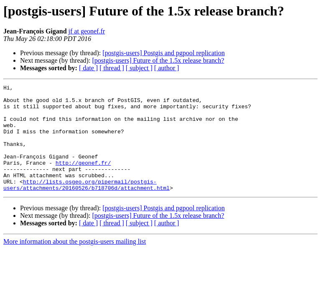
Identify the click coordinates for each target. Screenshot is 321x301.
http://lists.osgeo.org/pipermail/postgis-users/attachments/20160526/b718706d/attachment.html (86, 205)
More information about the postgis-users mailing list (74, 262)
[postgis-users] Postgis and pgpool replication (163, 52)
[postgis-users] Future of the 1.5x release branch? (158, 60)
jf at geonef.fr (87, 31)
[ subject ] (139, 67)
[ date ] (88, 67)
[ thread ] (111, 67)
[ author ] (166, 67)
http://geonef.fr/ (83, 179)
